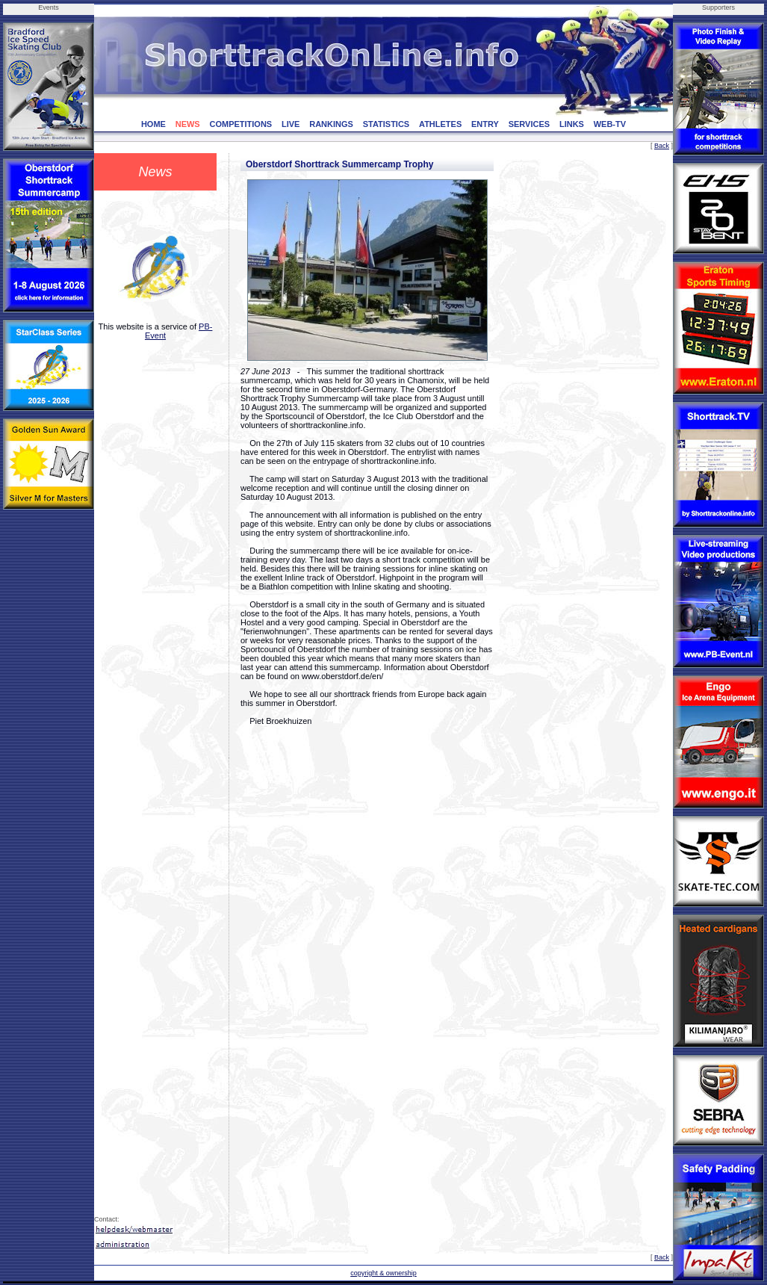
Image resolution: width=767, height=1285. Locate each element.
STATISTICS (386, 124)
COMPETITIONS (240, 124)
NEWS (188, 124)
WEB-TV (610, 124)
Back (661, 145)
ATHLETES (440, 124)
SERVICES (529, 124)
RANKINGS (331, 124)
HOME (153, 124)
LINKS (571, 124)
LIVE (290, 124)
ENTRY (485, 124)
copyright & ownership (383, 1273)
